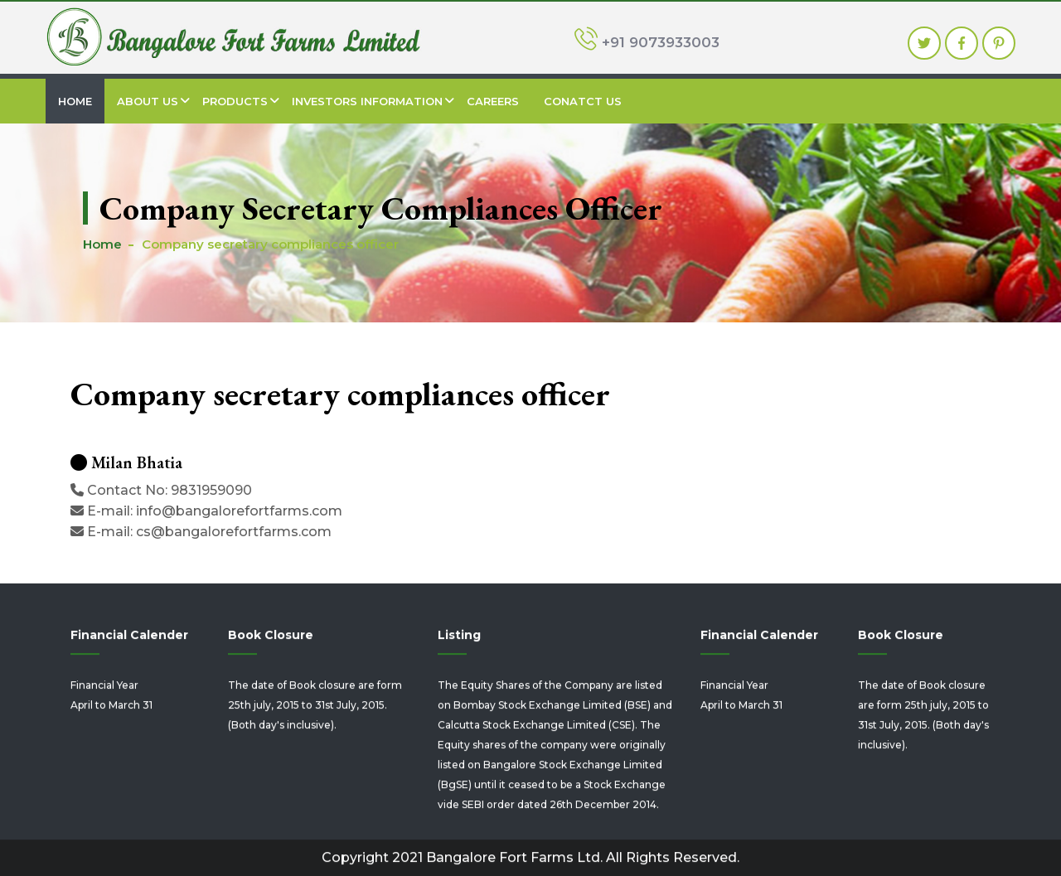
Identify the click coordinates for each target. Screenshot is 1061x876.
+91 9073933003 (646, 40)
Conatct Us (583, 101)
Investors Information (367, 101)
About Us (147, 101)
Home (75, 101)
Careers (493, 101)
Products (235, 101)
